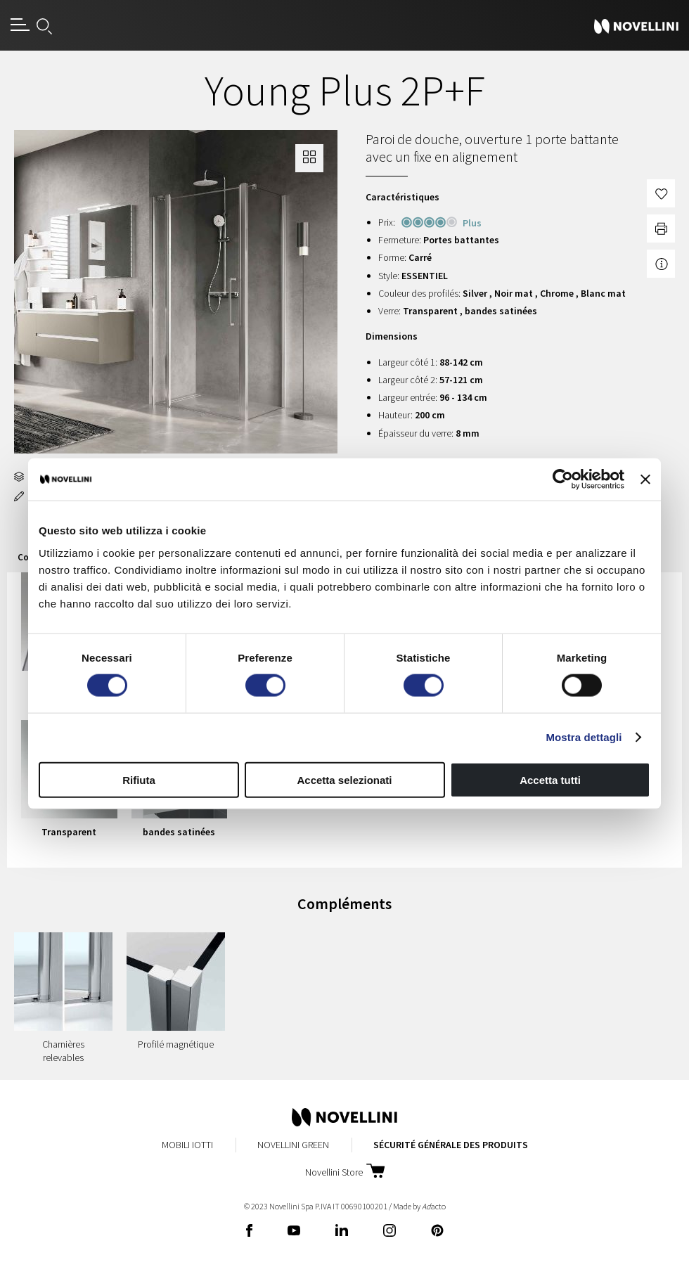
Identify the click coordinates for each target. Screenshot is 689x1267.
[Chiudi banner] (645, 479)
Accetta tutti (550, 779)
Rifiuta (138, 779)
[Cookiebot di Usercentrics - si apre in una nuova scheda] (562, 479)
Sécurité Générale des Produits (450, 1144)
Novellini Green (293, 1144)
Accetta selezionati (344, 779)
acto (434, 1206)
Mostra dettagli (584, 737)
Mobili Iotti (187, 1144)
